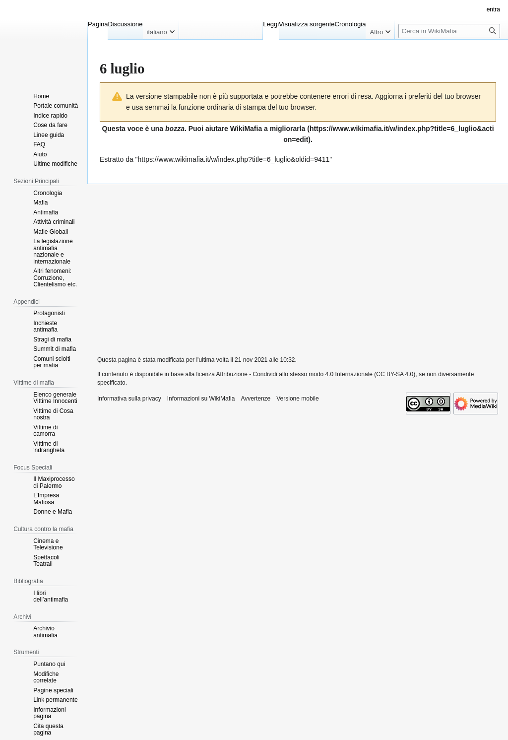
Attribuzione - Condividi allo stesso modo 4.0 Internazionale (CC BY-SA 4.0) (316, 374)
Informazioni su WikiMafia (201, 398)
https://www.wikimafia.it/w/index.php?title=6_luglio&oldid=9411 (234, 159)
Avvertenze (255, 398)
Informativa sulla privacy (129, 398)
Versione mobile (297, 398)
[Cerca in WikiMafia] (449, 31)
